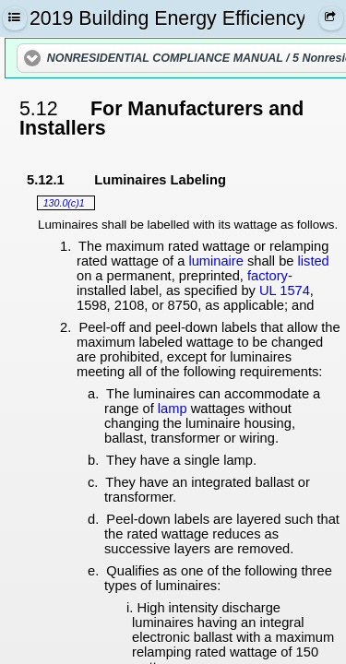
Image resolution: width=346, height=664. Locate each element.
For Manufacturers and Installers (161, 118)
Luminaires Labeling (160, 179)
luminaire (215, 261)
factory (267, 275)
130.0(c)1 (64, 202)
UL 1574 (284, 290)
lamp (172, 408)
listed (313, 261)
